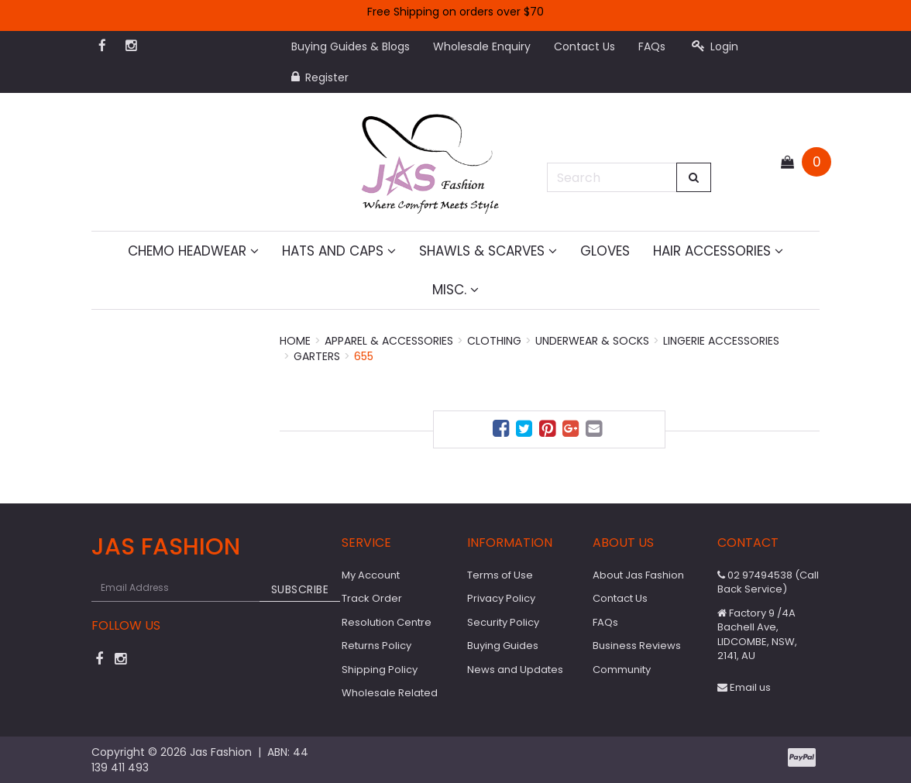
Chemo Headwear (193, 251)
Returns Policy (376, 645)
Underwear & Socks (592, 341)
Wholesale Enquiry (482, 46)
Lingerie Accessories (721, 341)
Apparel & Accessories (389, 341)
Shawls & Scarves (488, 251)
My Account (371, 575)
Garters (317, 356)
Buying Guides (502, 645)
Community (622, 669)
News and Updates (515, 669)
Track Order (372, 598)
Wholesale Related (390, 692)
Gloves (605, 251)
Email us (744, 687)
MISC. (455, 289)
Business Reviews (637, 645)
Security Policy (503, 622)
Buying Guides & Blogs (350, 46)
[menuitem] (503, 431)
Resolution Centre (386, 622)
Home (295, 341)
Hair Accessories (718, 251)
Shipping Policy (380, 669)
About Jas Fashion (638, 575)
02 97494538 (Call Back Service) (768, 582)
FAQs (651, 46)
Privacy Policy (501, 598)
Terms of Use (500, 575)
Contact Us (584, 46)
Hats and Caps (339, 251)
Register (320, 77)
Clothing (494, 341)
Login (715, 46)
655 (363, 356)
